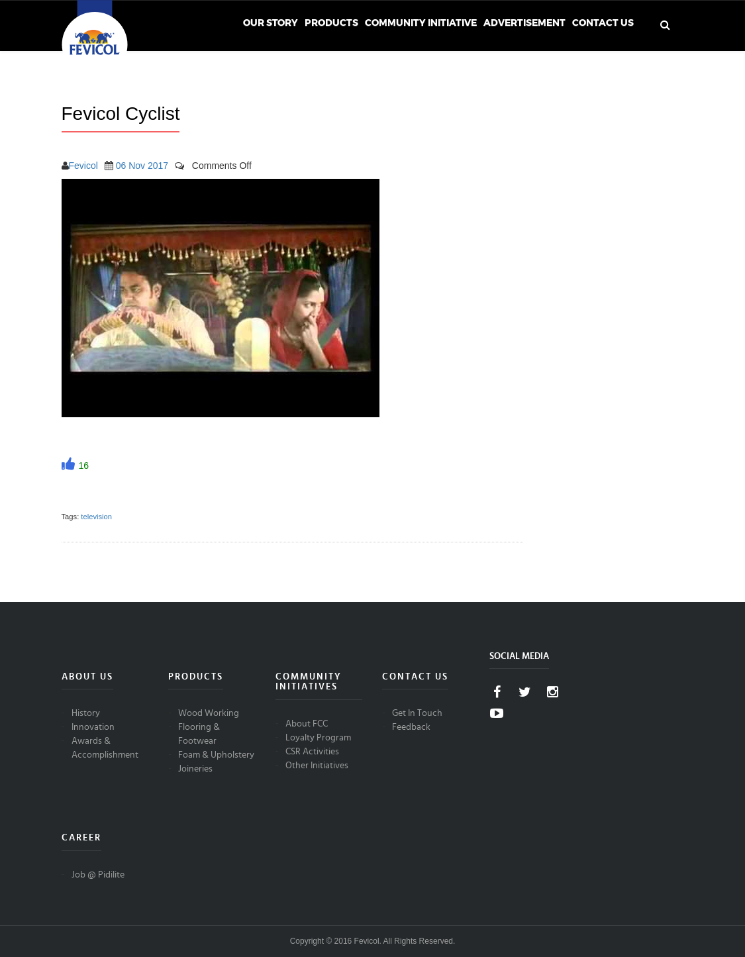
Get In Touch (417, 713)
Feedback (411, 727)
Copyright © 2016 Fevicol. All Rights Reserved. (373, 941)
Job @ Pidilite (98, 875)
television (96, 517)
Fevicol (83, 165)
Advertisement (524, 22)
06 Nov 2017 (142, 165)
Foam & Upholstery (216, 755)
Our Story (270, 22)
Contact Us (603, 22)
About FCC (306, 724)
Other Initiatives (316, 765)
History (86, 713)
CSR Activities (312, 751)
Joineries (195, 769)
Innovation (93, 727)
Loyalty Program (318, 737)
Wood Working (208, 713)
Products (331, 22)
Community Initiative (421, 22)
